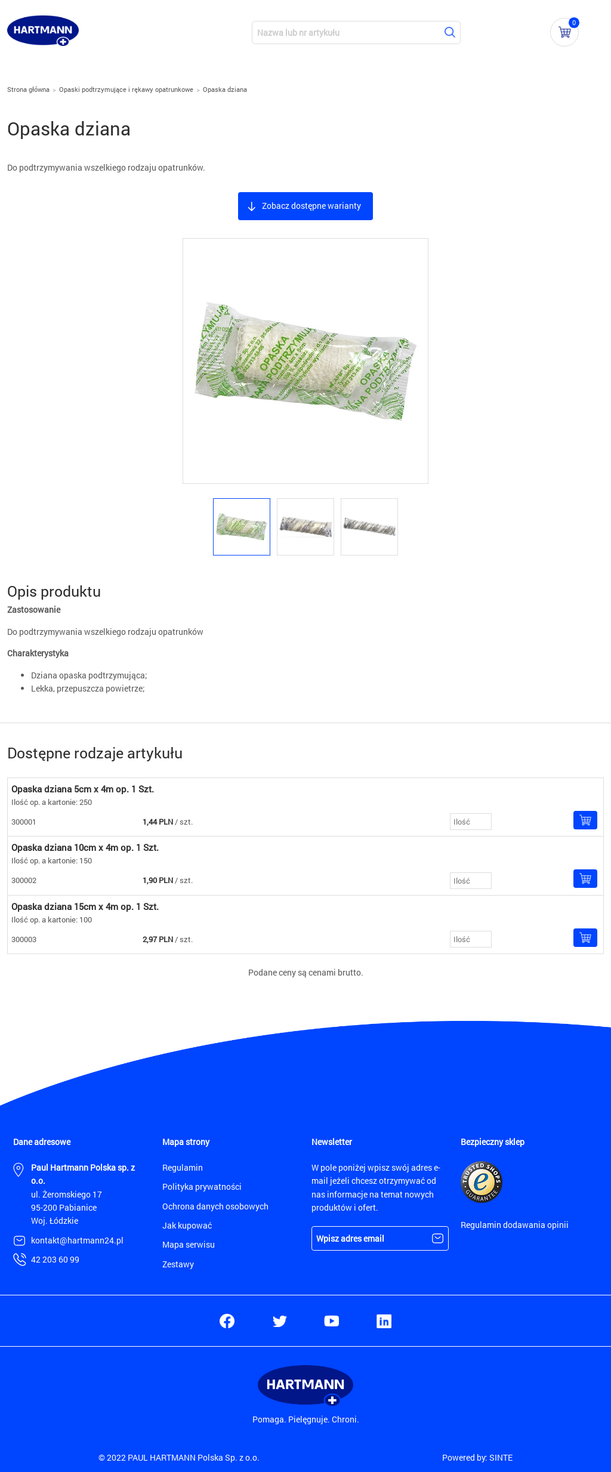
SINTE (501, 1457)
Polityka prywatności (202, 1186)
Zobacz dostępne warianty (311, 205)
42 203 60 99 (55, 1259)
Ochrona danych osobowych (215, 1206)
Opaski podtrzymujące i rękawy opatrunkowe (126, 89)
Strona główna (28, 89)
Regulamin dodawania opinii (515, 1224)
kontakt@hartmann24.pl (77, 1240)
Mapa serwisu (188, 1244)
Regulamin (182, 1167)
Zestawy (178, 1264)
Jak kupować (187, 1225)
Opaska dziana (225, 89)
